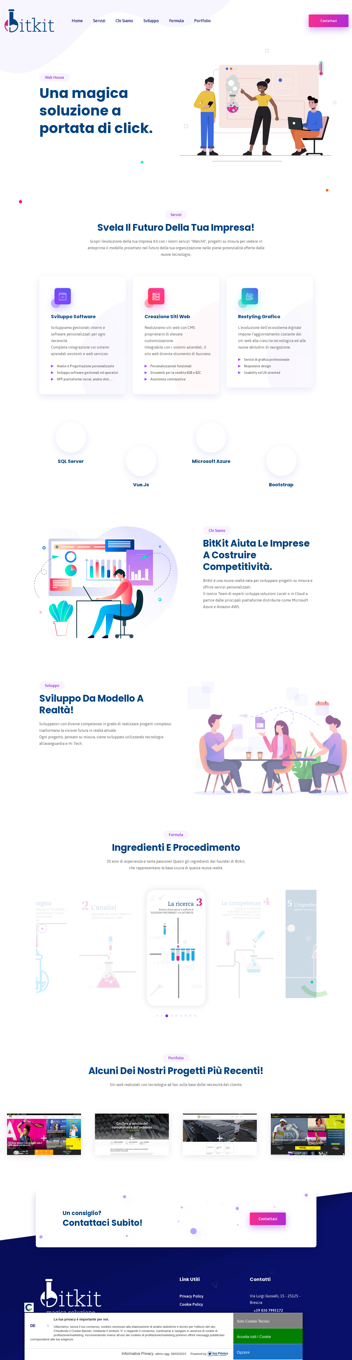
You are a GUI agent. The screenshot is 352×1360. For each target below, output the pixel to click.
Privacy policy (191, 1296)
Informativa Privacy (155, 1354)
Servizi (99, 21)
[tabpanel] (245, 944)
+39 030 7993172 (266, 1310)
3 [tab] (166, 1015)
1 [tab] (157, 1015)
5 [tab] (176, 1015)
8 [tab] (190, 1015)
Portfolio (202, 21)
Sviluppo (151, 21)
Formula (176, 21)
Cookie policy (191, 1304)
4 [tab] (172, 1015)
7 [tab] (186, 1015)
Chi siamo (124, 21)
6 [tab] (181, 1015)
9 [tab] (195, 1015)
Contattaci (328, 22)
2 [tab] (162, 1015)
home (77, 21)
